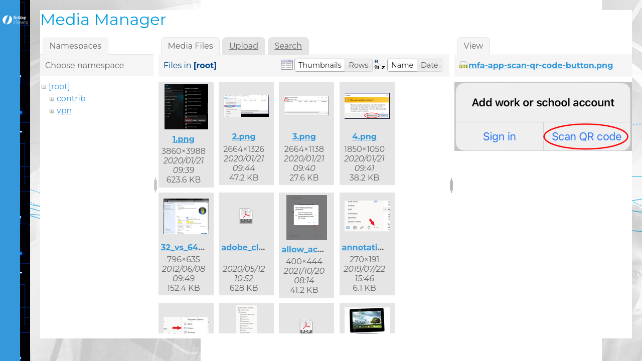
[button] (320, 65)
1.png (184, 139)
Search (288, 46)
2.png (244, 136)
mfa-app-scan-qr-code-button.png (540, 65)
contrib (71, 98)
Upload (243, 46)
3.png (304, 136)
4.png (364, 136)
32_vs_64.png (189, 247)
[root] (59, 86)
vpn (64, 110)
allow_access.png (318, 249)
